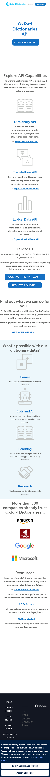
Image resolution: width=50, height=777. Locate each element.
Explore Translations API (26, 188)
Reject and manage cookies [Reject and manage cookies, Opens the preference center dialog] (25, 766)
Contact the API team (23, 276)
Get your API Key (23, 332)
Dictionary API (25, 122)
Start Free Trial (25, 42)
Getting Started (26, 618)
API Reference (26, 604)
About (9, 702)
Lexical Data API (25, 219)
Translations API (25, 172)
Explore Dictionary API (26, 141)
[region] (25, 758)
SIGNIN (30, 4)
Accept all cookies (25, 773)
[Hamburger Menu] (3, 4)
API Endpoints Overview (26, 589)
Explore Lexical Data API (26, 239)
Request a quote (23, 285)
